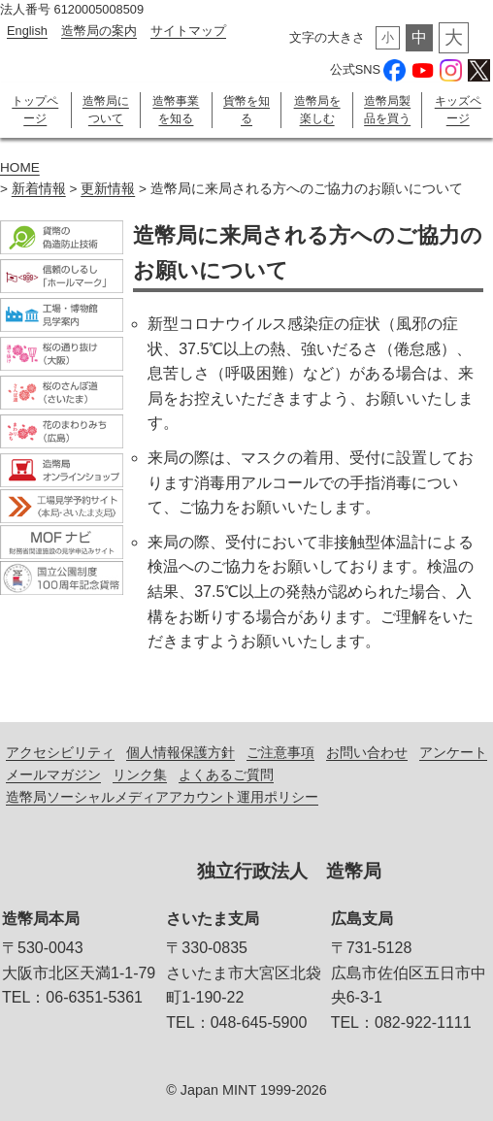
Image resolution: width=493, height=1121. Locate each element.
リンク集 (140, 774)
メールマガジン (53, 774)
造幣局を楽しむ (317, 109)
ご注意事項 (280, 752)
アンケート (453, 752)
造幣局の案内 (99, 30)
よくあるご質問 (226, 774)
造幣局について (105, 109)
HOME (20, 167)
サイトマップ (188, 30)
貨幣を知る (246, 109)
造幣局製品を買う (387, 109)
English (27, 30)
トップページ (35, 109)
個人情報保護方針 (180, 752)
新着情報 (39, 188)
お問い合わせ (367, 752)
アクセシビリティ (60, 752)
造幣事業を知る (175, 109)
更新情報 (108, 188)
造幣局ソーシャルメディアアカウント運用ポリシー (162, 797)
